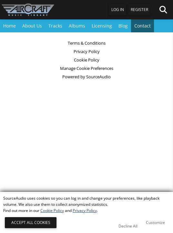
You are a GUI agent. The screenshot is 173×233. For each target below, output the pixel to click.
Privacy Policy (87, 51)
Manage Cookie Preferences (86, 68)
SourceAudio (98, 77)
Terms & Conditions (87, 43)
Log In (117, 9)
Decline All (127, 226)
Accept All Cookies (30, 222)
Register (139, 9)
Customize (155, 222)
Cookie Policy (86, 60)
